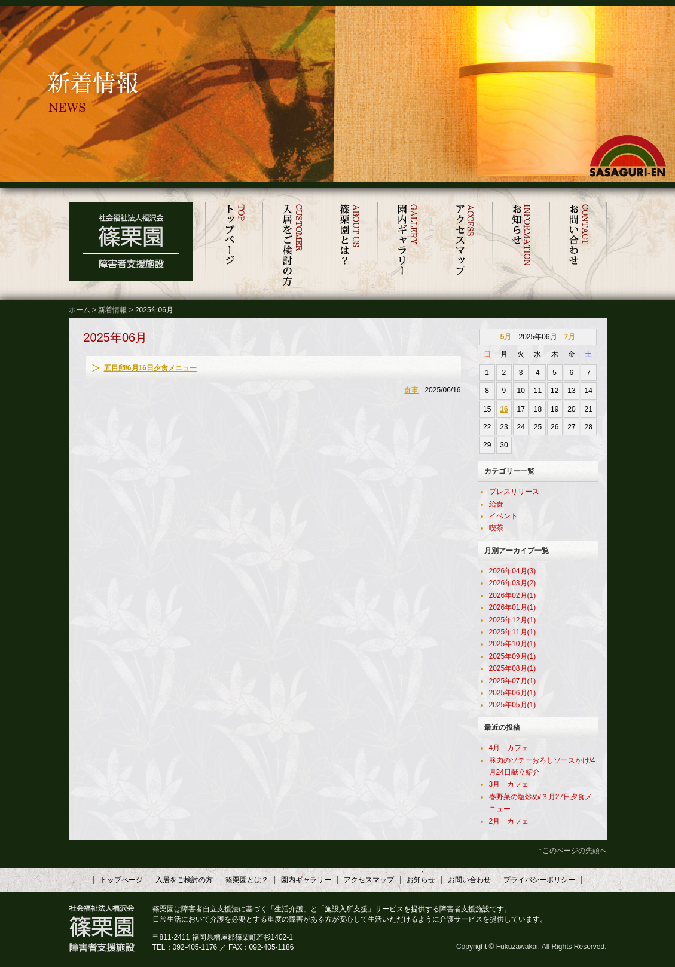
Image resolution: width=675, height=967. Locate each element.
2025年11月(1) (512, 632)
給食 (496, 504)
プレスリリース (514, 491)
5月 (506, 337)
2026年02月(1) (512, 595)
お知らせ (520, 245)
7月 (570, 337)
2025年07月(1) (512, 681)
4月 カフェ (509, 748)
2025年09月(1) (512, 656)
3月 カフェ (509, 784)
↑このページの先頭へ (573, 850)
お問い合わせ (578, 245)
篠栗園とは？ (348, 245)
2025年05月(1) (512, 705)
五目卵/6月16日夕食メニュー (150, 368)
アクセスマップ (463, 245)
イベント (503, 516)
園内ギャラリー (406, 245)
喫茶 (496, 528)
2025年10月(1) (512, 644)
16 (504, 409)
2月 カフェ (509, 821)
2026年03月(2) (512, 583)
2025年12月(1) (512, 620)
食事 (411, 390)
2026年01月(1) (512, 607)
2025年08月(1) (512, 668)
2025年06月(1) (512, 693)
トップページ (233, 245)
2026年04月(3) (512, 571)
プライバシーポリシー (539, 880)
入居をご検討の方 (291, 245)
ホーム (79, 310)
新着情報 (112, 310)
